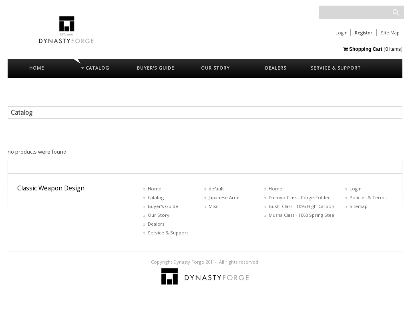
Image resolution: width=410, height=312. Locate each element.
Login (342, 33)
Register (363, 33)
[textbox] (361, 12)
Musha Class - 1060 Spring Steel (302, 215)
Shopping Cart (363, 49)
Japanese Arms (224, 197)
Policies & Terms (368, 197)
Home (154, 189)
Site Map (390, 33)
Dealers (156, 224)
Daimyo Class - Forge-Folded (300, 197)
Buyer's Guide (163, 206)
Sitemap (359, 206)
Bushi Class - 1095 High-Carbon (301, 206)
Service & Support (168, 233)
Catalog (21, 112)
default (216, 189)
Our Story (158, 215)
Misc (213, 206)
